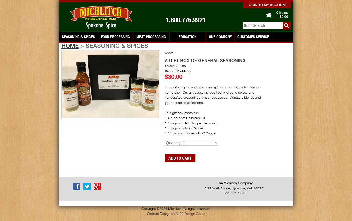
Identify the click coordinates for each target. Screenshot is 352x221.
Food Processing (115, 36)
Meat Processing (151, 36)
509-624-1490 (234, 193)
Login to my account (267, 5)
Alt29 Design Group (190, 214)
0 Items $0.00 (282, 14)
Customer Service (253, 36)
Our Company (220, 36)
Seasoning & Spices (78, 36)
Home (70, 45)
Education (187, 36)
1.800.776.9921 (186, 20)
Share (169, 53)
